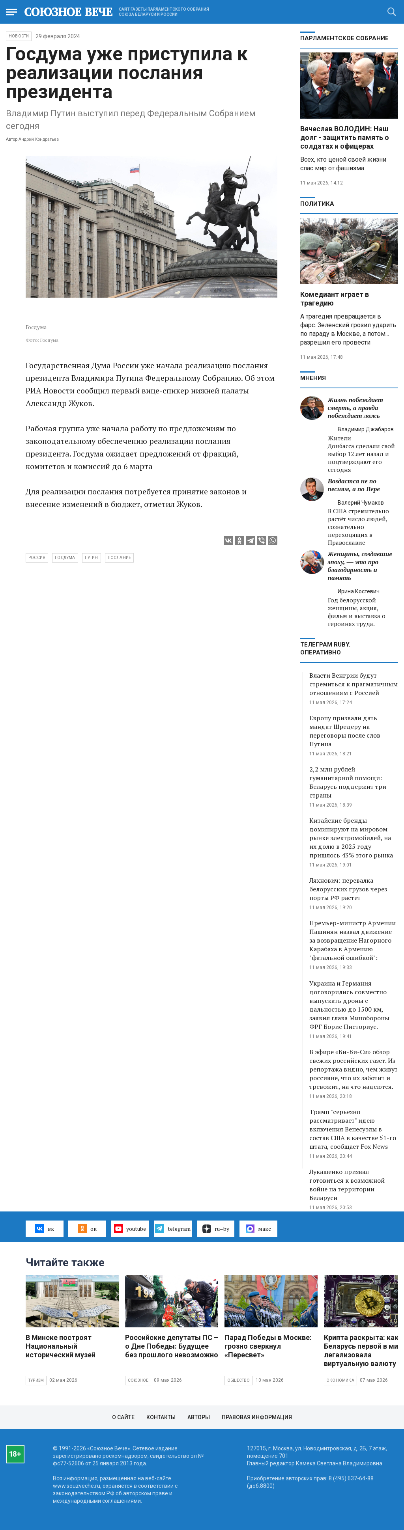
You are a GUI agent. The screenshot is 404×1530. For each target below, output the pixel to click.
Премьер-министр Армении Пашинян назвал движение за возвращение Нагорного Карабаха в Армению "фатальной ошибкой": (352, 940)
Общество (238, 1380)
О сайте (123, 1417)
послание (119, 557)
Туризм (36, 1380)
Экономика (340, 1380)
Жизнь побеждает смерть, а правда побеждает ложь (355, 407)
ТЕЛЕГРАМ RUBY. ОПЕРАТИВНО (325, 648)
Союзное (138, 1380)
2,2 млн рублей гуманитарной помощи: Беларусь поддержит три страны (347, 782)
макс (258, 1228)
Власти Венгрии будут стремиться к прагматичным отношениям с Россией (353, 684)
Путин (91, 557)
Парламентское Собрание (344, 38)
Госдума (65, 557)
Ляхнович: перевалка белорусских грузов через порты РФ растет (348, 889)
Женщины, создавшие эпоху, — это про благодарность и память (360, 565)
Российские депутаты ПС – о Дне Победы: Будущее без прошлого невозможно (171, 1346)
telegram (172, 1228)
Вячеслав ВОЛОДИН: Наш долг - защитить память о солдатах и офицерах (344, 137)
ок (87, 1228)
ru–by (215, 1228)
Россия (36, 557)
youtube (130, 1228)
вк (44, 1228)
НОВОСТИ (19, 36)
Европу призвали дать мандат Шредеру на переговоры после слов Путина (344, 731)
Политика (317, 203)
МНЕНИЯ (313, 378)
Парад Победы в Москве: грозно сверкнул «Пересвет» (268, 1346)
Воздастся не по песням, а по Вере (354, 485)
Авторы (198, 1417)
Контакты (161, 1417)
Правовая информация (257, 1417)
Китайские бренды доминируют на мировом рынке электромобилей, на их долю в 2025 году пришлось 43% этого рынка (351, 837)
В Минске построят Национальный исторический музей (60, 1346)
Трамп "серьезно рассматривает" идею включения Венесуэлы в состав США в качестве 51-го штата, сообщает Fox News (352, 1129)
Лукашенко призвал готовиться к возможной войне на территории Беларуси (347, 1184)
